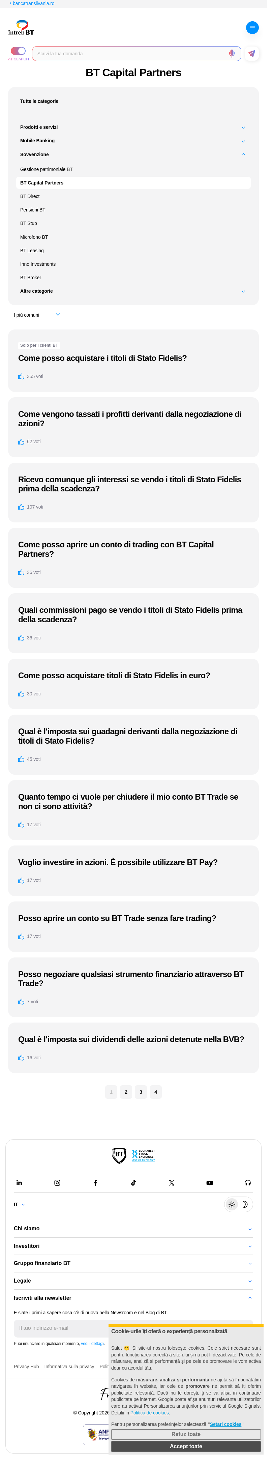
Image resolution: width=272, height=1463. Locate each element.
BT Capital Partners (41, 182)
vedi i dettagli (92, 1343)
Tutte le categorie (39, 101)
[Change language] (22, 1204)
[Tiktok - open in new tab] (133, 1182)
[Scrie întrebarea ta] (131, 53)
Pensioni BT (33, 209)
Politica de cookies (149, 1412)
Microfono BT (34, 237)
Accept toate (186, 1446)
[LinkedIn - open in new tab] (19, 1182)
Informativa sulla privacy (69, 1366)
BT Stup (28, 223)
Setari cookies (226, 1424)
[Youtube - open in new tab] (209, 1182)
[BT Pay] (119, 1156)
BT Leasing (32, 250)
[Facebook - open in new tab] (95, 1182)
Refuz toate (186, 1434)
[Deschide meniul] (252, 27)
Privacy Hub (26, 1366)
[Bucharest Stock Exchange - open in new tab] (143, 1156)
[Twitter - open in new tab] (171, 1182)
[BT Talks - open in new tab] (247, 1182)
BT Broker (30, 277)
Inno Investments (38, 264)
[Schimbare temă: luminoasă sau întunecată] (238, 1204)
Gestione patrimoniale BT (46, 169)
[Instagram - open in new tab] (57, 1182)
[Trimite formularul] (252, 54)
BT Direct (29, 196)
